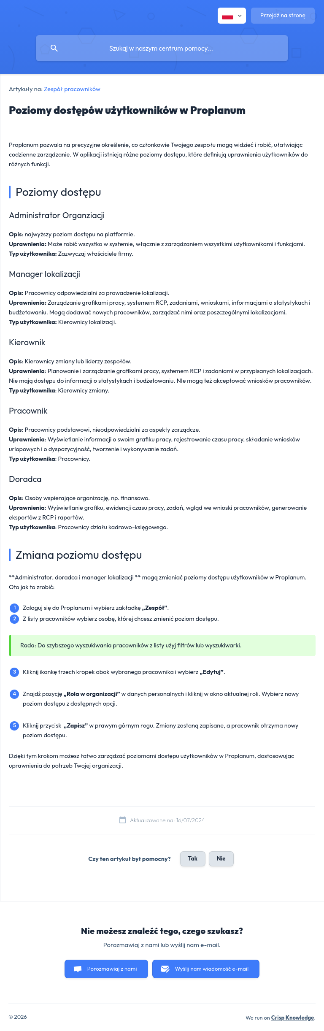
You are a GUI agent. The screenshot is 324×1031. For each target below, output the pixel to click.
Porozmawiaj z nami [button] (112, 968)
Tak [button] (192, 858)
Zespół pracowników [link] (72, 89)
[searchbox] (162, 48)
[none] (232, 16)
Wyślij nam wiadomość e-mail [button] (212, 968)
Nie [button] (221, 858)
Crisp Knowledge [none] (292, 1017)
